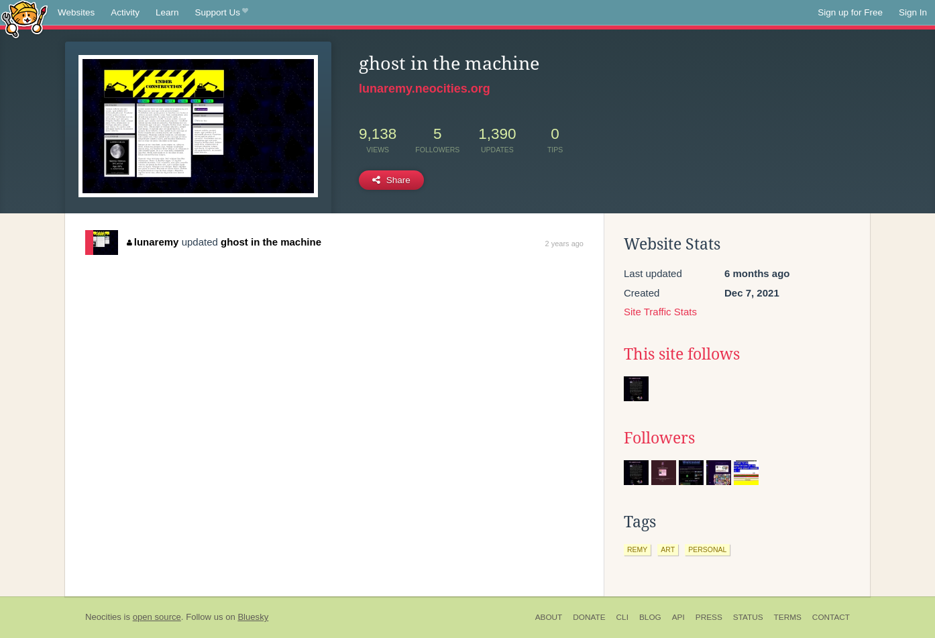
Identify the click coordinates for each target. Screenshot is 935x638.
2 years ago (564, 244)
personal (707, 549)
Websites (76, 12)
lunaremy (152, 242)
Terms (788, 617)
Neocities (103, 617)
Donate (589, 617)
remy (637, 549)
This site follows (682, 354)
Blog (650, 617)
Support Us (221, 12)
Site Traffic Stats (660, 311)
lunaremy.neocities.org (424, 88)
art (668, 549)
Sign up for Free (850, 12)
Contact (831, 617)
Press (709, 617)
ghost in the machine (271, 242)
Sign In (913, 12)
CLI (622, 617)
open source (157, 617)
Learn (167, 12)
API (678, 617)
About (549, 617)
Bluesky (252, 617)
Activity (125, 12)
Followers (659, 438)
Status (748, 617)
